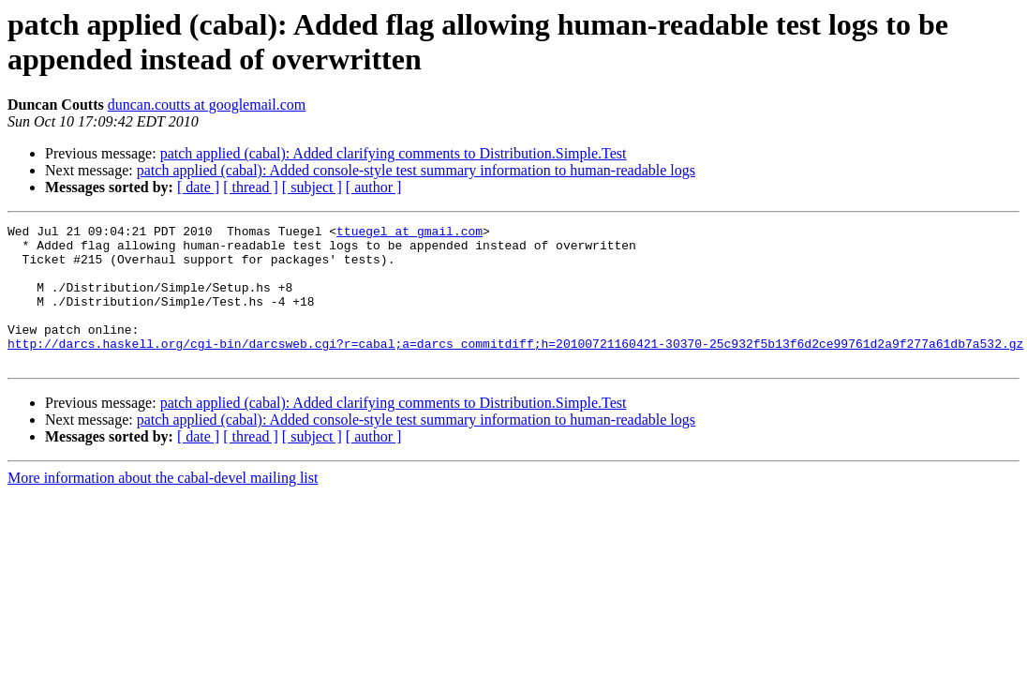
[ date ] (198, 187)
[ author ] (374, 187)
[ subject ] (312, 187)
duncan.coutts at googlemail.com (207, 104)
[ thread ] (250, 187)
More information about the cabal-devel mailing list (162, 506)
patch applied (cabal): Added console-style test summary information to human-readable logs (416, 170)
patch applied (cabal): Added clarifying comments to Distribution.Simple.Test (393, 153)
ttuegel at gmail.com (409, 233)
